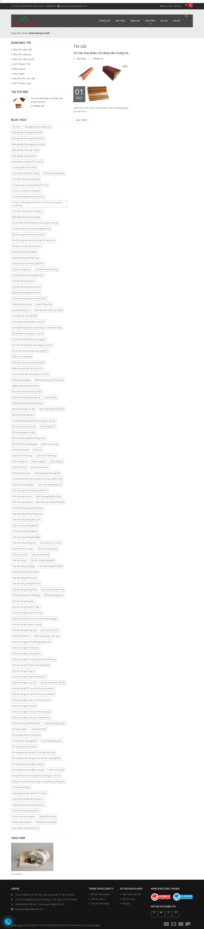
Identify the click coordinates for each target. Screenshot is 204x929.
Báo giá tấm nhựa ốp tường (25, 149)
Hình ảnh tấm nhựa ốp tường (48, 310)
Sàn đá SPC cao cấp (24, 78)
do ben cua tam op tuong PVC (26, 246)
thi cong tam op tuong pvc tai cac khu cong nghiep (36, 758)
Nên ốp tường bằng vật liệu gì (26, 397)
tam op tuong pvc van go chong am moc (31, 717)
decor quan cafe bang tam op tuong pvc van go (35, 222)
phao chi (38, 449)
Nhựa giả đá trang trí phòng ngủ (27, 403)
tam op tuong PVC (49, 630)
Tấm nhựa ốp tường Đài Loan (26, 519)
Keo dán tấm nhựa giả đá (24, 315)
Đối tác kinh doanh (100, 894)
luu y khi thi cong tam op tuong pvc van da (32, 344)
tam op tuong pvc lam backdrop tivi (29, 676)
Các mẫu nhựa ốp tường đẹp (26, 179)
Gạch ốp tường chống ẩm (24, 251)
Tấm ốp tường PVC (21, 635)
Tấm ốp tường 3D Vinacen (24, 577)
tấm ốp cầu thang (40, 554)
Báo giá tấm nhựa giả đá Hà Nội (27, 132)
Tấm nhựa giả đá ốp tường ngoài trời (29, 490)
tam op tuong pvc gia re (23, 670)
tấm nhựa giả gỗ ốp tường (48, 496)
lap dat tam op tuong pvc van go (27, 333)
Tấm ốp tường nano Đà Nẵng (26, 595)
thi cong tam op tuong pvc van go (28, 769)
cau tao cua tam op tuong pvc (26, 190)
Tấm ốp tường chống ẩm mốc (26, 583)
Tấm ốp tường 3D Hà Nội (50, 566)
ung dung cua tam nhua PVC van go (29, 793)
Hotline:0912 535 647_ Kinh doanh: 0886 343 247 (40, 904)
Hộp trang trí (19, 68)
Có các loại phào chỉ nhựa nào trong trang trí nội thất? (102, 53)
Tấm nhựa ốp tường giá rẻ (24, 531)
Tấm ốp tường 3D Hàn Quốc (25, 571)
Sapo (97, 925)
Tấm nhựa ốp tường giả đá (25, 525)
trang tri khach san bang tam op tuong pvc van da (36, 775)
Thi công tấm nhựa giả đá (24, 740)
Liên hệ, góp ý (98, 899)
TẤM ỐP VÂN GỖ (22, 49)
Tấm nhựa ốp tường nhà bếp (26, 537)
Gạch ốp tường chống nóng (25, 257)
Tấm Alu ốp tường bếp (22, 484)
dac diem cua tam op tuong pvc (27, 211)
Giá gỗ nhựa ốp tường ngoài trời (27, 263)
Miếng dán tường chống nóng (49, 379)
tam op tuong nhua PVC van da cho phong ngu (34, 618)
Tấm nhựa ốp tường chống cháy (27, 507)
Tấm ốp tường (19, 560)
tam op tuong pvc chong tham (26, 653)
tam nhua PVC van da (50, 542)
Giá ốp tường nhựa (21, 269)
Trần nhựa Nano (56, 769)
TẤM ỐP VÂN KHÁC (24, 59)
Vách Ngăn (18, 73)
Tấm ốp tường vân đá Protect (26, 723)
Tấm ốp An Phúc (20, 554)
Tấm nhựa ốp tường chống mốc (27, 513)
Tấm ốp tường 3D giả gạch (42, 560)
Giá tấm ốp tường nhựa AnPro (26, 286)
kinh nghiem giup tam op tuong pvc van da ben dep (37, 327)
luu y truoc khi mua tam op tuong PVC (30, 350)
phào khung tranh (21, 473)
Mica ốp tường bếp (21, 379)
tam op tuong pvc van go (24, 705)
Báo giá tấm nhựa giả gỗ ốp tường (28, 144)
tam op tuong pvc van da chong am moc (31, 700)
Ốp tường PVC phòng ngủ (24, 443)
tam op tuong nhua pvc (23, 601)
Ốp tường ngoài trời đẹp (23, 432)
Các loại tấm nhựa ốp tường (25, 173)
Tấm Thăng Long (22, 83)
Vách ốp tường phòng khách (26, 810)
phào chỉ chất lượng (46, 455)
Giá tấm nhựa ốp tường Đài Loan (28, 275)
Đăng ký (177, 6)
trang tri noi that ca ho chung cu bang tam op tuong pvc (38, 781)
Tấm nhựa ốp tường (21, 502)
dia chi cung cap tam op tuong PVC (28, 234)
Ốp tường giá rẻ (47, 426)
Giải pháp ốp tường (21, 304)
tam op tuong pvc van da (24, 682)
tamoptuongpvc (20, 729)
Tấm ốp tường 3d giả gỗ (23, 566)
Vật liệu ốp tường (47, 816)
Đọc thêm (81, 120)
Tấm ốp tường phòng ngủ (24, 630)
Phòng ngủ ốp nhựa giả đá (47, 473)
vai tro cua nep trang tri (23, 816)
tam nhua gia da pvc (22, 496)
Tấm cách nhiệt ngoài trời (50, 484)
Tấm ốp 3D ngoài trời (47, 548)
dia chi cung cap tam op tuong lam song (31, 228)
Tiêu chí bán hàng (100, 903)
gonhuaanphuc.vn (21, 310)
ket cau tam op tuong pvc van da (28, 321)
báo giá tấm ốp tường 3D (24, 155)
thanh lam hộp (39, 729)
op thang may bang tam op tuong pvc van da (33, 420)
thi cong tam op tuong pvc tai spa (28, 764)
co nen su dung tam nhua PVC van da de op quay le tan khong (37, 204)
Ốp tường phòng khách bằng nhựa (29, 438)
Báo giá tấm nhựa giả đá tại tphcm (28, 138)
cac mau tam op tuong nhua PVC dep (30, 185)
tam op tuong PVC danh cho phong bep (31, 665)
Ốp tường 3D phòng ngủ (23, 426)
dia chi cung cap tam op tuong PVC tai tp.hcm (33, 240)
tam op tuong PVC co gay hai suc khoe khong (33, 659)
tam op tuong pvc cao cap (47, 635)
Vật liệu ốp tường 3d (21, 822)
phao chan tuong (49, 443)
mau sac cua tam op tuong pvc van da (30, 374)
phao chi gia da (19, 461)
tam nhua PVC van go (22, 548)
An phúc (16, 126)
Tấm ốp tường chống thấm (24, 589)
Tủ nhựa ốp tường (21, 787)
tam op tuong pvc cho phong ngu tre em (31, 641)
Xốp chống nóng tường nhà (25, 828)
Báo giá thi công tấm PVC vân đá (27, 161)
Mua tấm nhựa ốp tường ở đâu (27, 391)
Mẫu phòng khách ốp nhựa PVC (27, 368)
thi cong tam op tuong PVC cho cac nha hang (33, 752)
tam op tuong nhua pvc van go (27, 624)
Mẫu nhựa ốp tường (22, 356)
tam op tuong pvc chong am (25, 647)
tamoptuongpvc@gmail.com (74, 6)
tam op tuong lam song (53, 589)
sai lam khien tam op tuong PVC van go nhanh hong (37, 478)
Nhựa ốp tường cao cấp (23, 408)
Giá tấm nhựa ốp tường (46, 269)
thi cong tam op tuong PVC (24, 746)
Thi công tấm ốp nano (51, 740)
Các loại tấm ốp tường (53, 173)
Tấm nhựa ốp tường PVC (24, 542)
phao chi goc (56, 461)
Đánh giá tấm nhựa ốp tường (26, 216)
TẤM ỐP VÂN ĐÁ (22, 54)
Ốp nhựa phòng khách (23, 414)
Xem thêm (16, 874)
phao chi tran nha (39, 467)
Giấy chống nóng (44, 304)
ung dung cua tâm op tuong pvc (27, 798)
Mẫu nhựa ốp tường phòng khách (28, 362)
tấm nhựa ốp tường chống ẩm (50, 502)
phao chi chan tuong (22, 455)
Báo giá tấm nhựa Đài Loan (38, 126)
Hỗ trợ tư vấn (128, 899)
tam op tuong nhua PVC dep (25, 606)
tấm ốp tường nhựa (53, 595)
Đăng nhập (166, 6)
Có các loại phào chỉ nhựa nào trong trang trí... (47, 100)
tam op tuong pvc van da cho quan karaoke (33, 694)
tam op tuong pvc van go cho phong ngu (31, 711)
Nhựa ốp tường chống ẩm (52, 408)
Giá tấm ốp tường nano (23, 280)
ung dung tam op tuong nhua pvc (28, 804)
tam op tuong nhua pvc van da (27, 612)
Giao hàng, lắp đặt (131, 894)
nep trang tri (51, 397)
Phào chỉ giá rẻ (39, 461)
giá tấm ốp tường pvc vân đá (26, 292)
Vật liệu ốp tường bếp (46, 822)
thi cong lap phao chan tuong (26, 734)
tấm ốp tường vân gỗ (55, 723)
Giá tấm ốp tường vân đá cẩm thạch (29, 298)
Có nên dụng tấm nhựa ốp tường (28, 196)
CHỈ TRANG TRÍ (21, 64)
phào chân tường (20, 449)
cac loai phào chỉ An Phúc (24, 167)
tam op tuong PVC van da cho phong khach (33, 688)
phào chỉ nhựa (19, 467)
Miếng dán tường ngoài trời (25, 385)
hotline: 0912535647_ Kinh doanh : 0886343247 (35, 6)
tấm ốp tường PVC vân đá (53, 682)
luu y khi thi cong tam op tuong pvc (28, 339)
